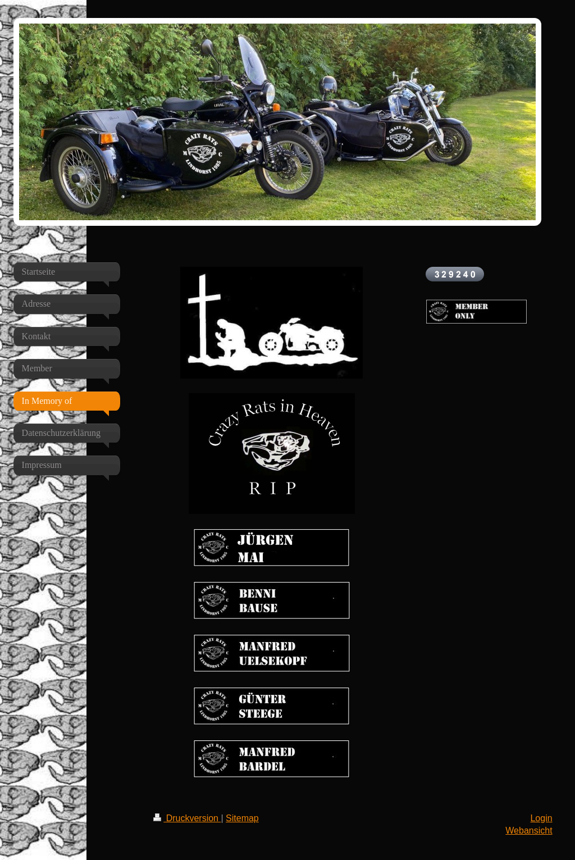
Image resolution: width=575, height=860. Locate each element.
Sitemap (242, 818)
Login (541, 818)
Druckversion (187, 818)
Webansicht (528, 830)
